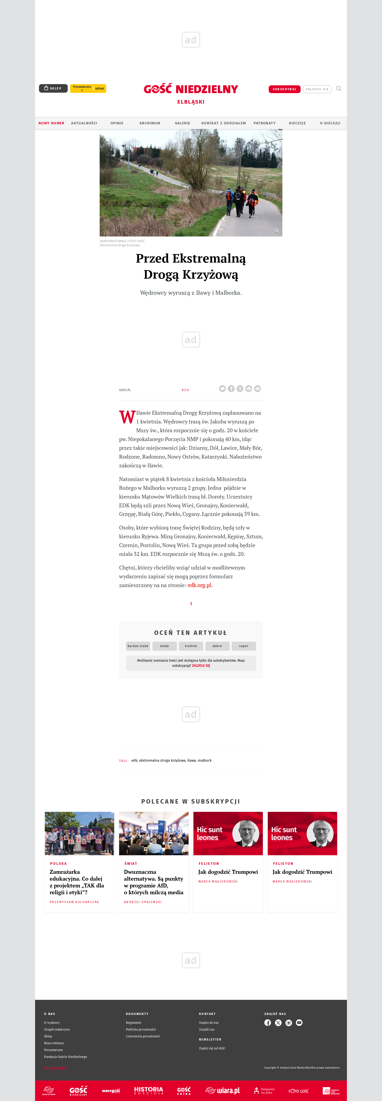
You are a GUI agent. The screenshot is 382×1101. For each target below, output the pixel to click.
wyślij (258, 387)
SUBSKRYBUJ (284, 89)
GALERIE (183, 123)
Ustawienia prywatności (143, 1036)
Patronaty (265, 123)
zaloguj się (317, 89)
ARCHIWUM (150, 123)
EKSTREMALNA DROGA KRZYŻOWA (162, 760)
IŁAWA (191, 760)
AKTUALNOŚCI (84, 123)
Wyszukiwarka (338, 88)
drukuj (249, 387)
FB (232, 387)
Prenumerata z (82, 88)
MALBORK (204, 760)
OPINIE (117, 123)
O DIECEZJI (330, 123)
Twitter (241, 387)
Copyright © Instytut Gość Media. (284, 1067)
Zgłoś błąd (55, 1068)
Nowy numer (51, 123)
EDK (134, 760)
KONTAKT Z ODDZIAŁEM (223, 123)
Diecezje (297, 123)
